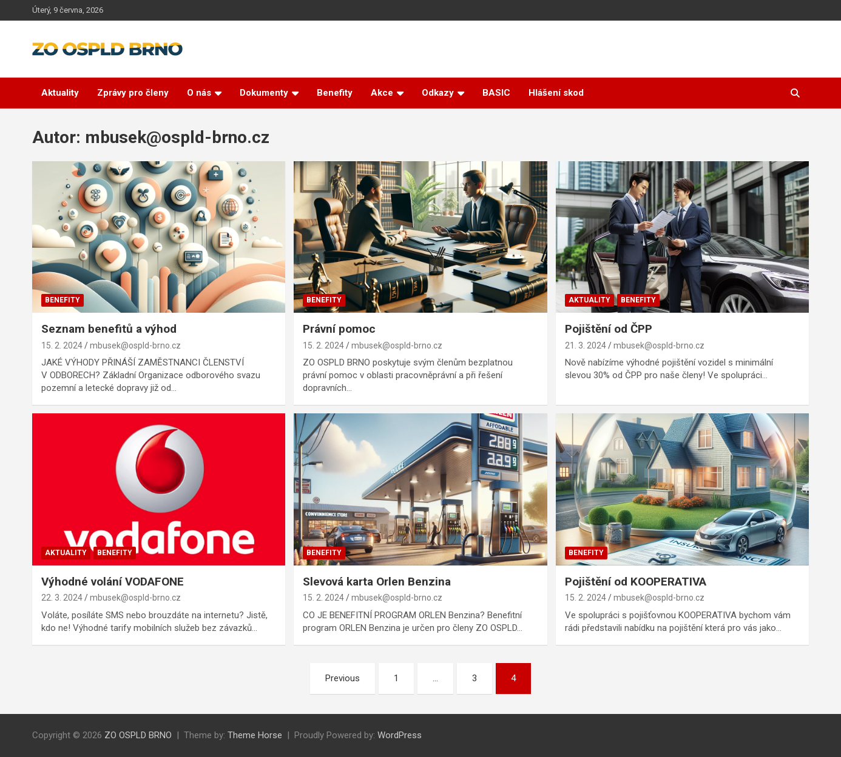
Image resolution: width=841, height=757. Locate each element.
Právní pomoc (339, 329)
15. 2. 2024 (62, 345)
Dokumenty (264, 92)
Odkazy (438, 92)
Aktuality (60, 92)
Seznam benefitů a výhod (109, 329)
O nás (199, 92)
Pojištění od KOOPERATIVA (635, 582)
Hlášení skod (556, 92)
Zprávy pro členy (133, 92)
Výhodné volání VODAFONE (112, 582)
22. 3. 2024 (62, 597)
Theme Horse (255, 735)
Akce (382, 92)
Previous (342, 678)
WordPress (399, 735)
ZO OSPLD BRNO (138, 735)
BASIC (496, 92)
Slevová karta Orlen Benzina (377, 582)
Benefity (335, 92)
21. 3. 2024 (585, 345)
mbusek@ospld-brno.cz (135, 345)
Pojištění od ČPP (608, 329)
